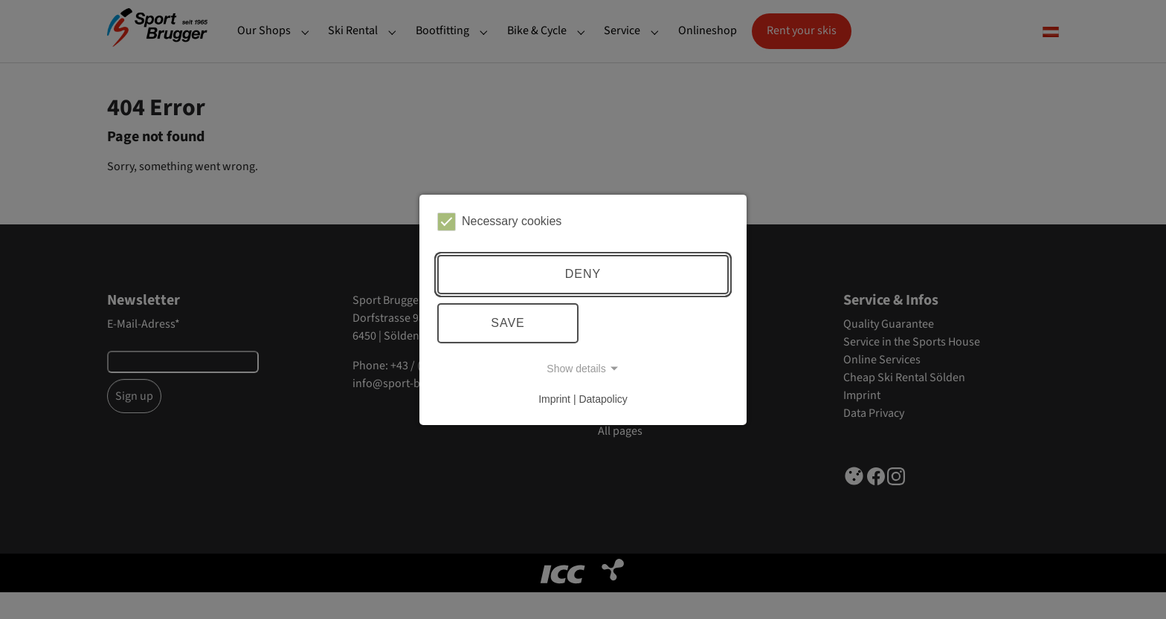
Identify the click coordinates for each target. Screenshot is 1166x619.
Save (508, 323)
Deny (583, 274)
